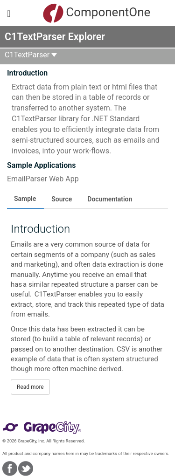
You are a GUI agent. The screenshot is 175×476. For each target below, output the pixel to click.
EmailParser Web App (43, 178)
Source (61, 199)
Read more (30, 387)
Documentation (109, 199)
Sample (25, 198)
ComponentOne (89, 13)
